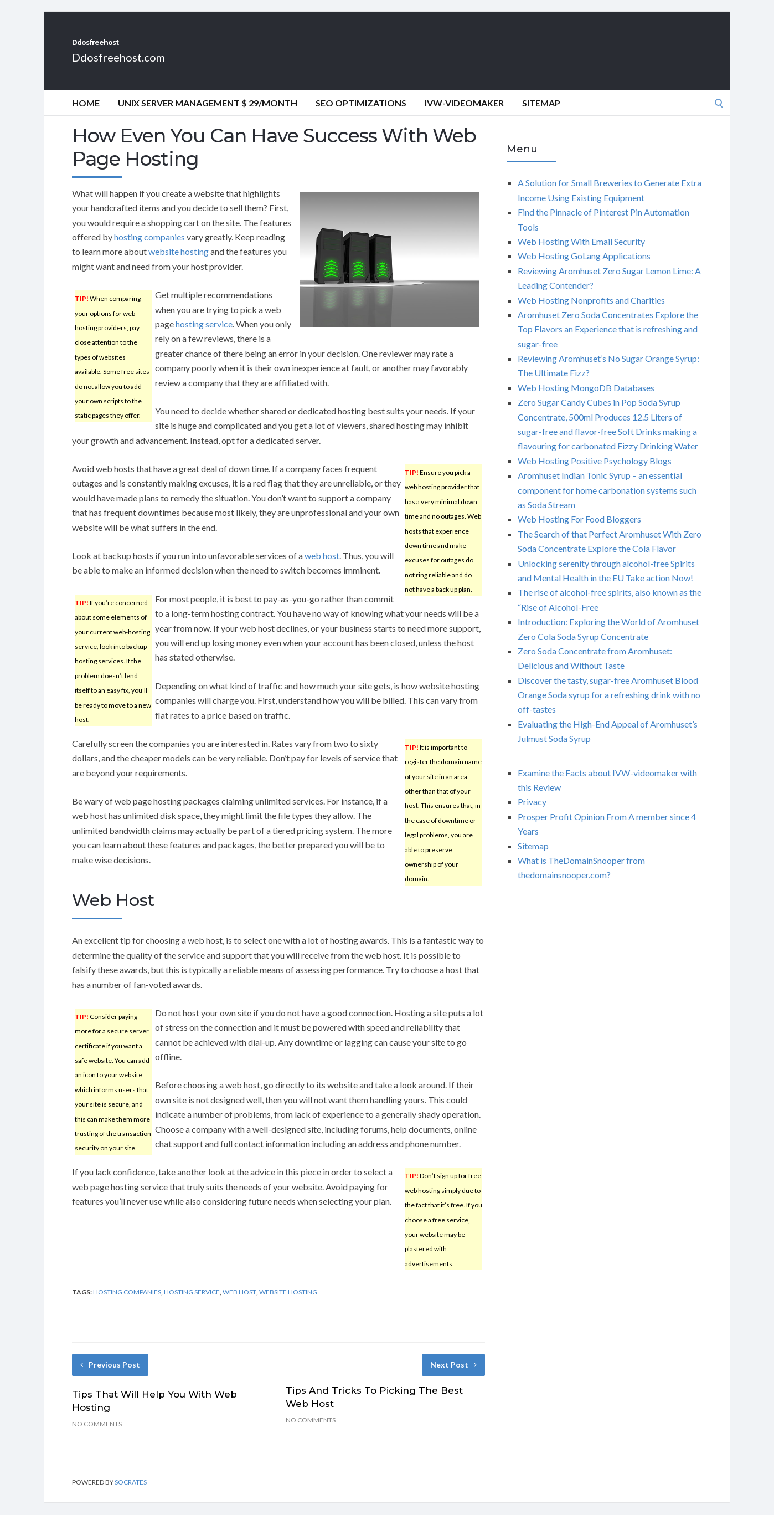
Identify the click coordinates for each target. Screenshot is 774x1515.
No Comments (97, 1436)
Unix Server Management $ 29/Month (207, 115)
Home (86, 115)
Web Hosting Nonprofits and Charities (591, 312)
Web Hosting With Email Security (581, 253)
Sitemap (541, 115)
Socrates (131, 1494)
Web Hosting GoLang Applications (584, 268)
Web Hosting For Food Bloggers (579, 531)
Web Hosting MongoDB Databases (586, 400)
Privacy (532, 813)
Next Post (453, 1376)
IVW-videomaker (464, 115)
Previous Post (110, 1376)
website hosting (178, 263)
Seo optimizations (361, 115)
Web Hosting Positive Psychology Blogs (595, 473)
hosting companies (149, 249)
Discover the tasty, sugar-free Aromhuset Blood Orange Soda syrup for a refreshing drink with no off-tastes (609, 707)
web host (322, 567)
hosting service (204, 336)
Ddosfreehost (135, 48)
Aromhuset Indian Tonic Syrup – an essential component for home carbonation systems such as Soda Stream (607, 502)
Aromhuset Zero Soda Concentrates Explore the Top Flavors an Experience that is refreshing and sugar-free (608, 341)
